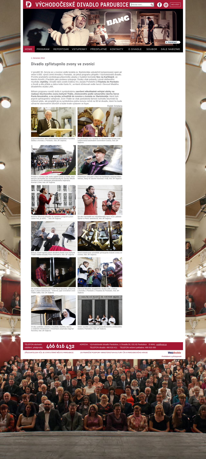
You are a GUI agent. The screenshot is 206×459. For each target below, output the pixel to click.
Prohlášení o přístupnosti (171, 357)
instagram (166, 5)
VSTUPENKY (79, 49)
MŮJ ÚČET (175, 5)
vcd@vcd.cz (161, 344)
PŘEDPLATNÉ (98, 49)
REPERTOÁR (61, 49)
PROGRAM (43, 49)
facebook (159, 3)
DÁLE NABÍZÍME (170, 49)
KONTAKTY (116, 49)
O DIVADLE (135, 49)
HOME (28, 49)
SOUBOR (151, 49)
